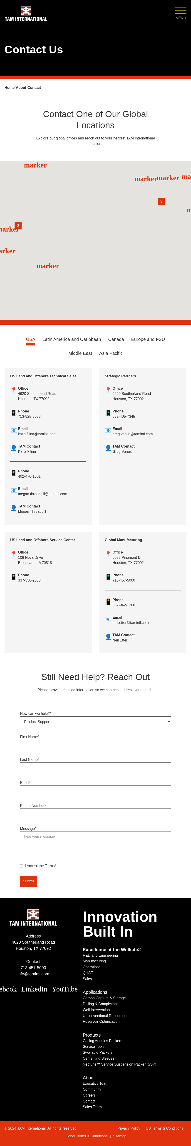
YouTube (65, 989)
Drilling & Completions (100, 1004)
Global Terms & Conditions (86, 1136)
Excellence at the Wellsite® (112, 949)
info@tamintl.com (33, 974)
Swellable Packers (97, 1052)
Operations (91, 967)
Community (92, 1089)
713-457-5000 (33, 968)
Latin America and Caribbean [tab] (71, 339)
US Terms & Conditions (164, 1128)
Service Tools (93, 1046)
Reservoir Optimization (101, 1021)
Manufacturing (94, 961)
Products (92, 1035)
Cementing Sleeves (98, 1058)
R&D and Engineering (100, 955)
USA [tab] (30, 339)
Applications (95, 992)
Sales (87, 979)
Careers (89, 1095)
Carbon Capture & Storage (104, 998)
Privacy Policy (129, 1128)
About (88, 1077)
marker (160, 178)
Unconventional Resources (104, 1016)
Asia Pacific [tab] (111, 353)
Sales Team (92, 1107)
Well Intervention (96, 1010)
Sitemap (120, 1136)
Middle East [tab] (80, 353)
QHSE (88, 973)
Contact (89, 1101)
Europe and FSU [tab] (148, 339)
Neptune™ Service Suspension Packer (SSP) (119, 1064)
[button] (160, 178)
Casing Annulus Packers (102, 1041)
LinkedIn (34, 989)
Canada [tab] (116, 339)
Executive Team (95, 1083)
